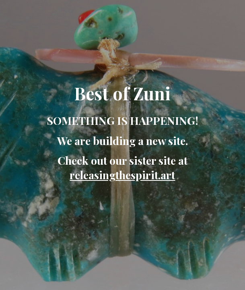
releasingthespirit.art (122, 175)
